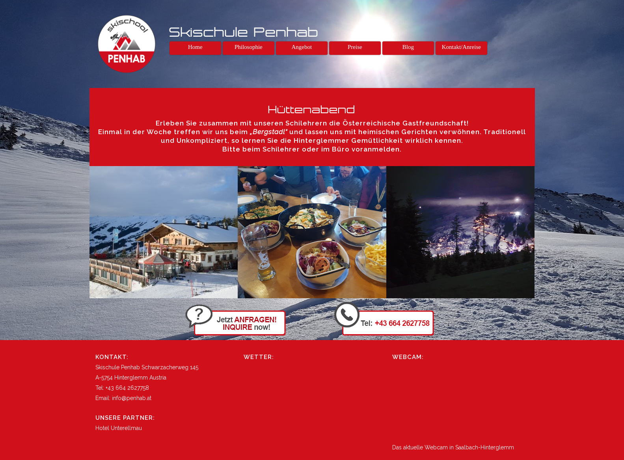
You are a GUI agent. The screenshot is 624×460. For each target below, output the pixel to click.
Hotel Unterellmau (118, 428)
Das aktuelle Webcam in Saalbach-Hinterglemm (453, 447)
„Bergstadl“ (268, 132)
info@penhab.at (131, 398)
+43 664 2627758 (127, 388)
